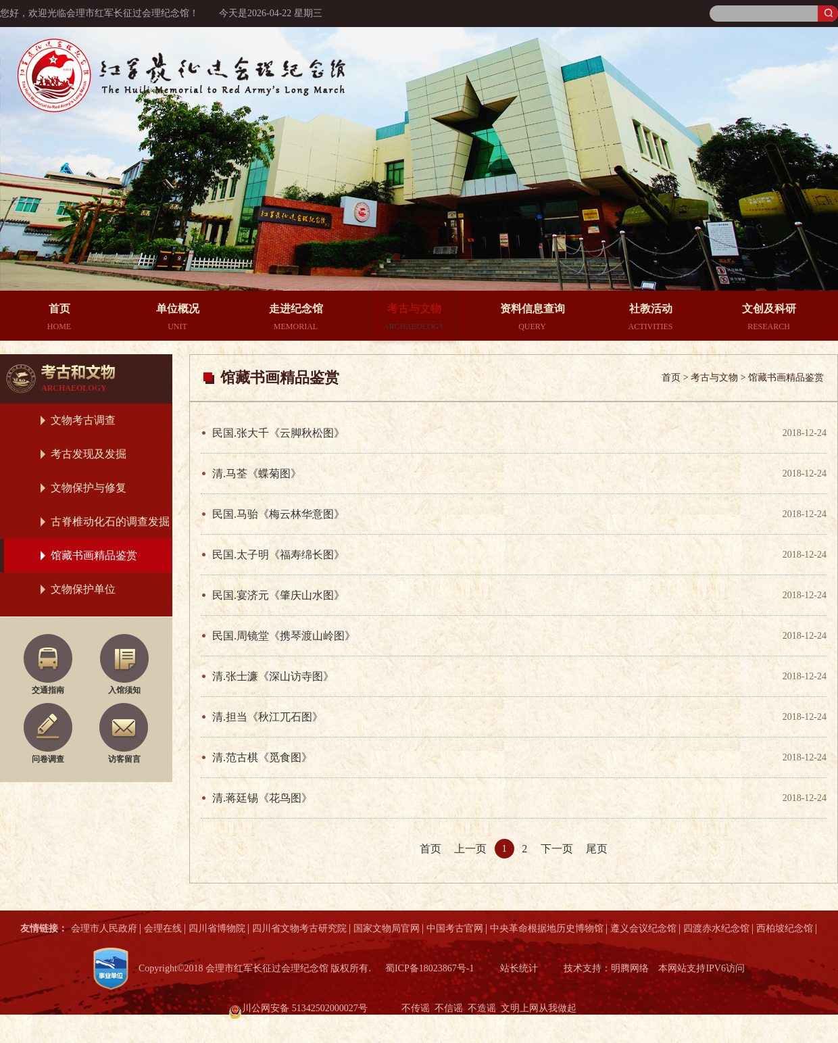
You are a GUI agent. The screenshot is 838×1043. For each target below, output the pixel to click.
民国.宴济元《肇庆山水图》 (278, 595)
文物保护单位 (83, 589)
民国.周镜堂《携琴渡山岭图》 (283, 635)
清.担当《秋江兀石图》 (267, 717)
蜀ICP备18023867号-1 (429, 968)
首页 (430, 848)
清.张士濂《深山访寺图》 (273, 676)
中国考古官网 (454, 928)
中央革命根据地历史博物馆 (546, 928)
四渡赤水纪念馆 (716, 928)
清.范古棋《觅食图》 (262, 757)
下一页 (557, 848)
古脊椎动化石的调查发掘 (110, 521)
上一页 (470, 848)
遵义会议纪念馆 (643, 928)
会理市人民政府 (104, 928)
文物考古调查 (83, 420)
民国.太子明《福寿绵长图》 (278, 554)
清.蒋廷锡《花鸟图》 (262, 798)
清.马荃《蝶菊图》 (256, 473)
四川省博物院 (217, 928)
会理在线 (163, 928)
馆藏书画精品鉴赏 (94, 555)
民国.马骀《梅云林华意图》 (278, 514)
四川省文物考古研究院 (299, 928)
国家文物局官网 (386, 928)
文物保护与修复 (88, 487)
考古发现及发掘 (88, 454)
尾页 (597, 848)
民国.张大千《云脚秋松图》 (278, 433)
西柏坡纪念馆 (784, 928)
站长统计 (519, 968)
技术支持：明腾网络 (606, 968)
